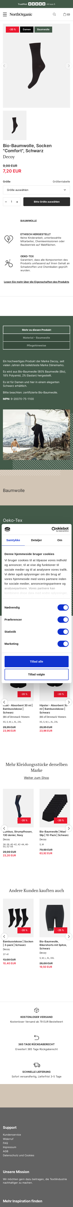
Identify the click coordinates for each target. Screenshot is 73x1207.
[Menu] (5, 14)
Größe (7, 181)
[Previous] (4, 702)
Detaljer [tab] (36, 540)
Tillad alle (36, 661)
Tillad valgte (36, 674)
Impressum (9, 1147)
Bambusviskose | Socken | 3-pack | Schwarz (18, 943)
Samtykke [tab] (13, 540)
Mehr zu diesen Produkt (36, 329)
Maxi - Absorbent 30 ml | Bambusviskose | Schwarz (18, 709)
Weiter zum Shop (36, 778)
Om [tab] (59, 540)
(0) (66, 14)
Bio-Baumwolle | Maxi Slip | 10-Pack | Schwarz (54, 833)
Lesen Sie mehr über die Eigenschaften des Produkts (36, 281)
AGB (5, 1151)
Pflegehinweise (36, 345)
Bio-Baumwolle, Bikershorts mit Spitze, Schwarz (53, 945)
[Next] (68, 702)
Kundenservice (12, 1134)
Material (36, 337)
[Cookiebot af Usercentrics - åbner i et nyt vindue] (52, 529)
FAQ (5, 1143)
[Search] (55, 14)
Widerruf (8, 1138)
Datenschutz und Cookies (18, 1155)
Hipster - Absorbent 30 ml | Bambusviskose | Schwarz (54, 709)
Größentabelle (61, 181)
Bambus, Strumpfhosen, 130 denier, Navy (18, 833)
